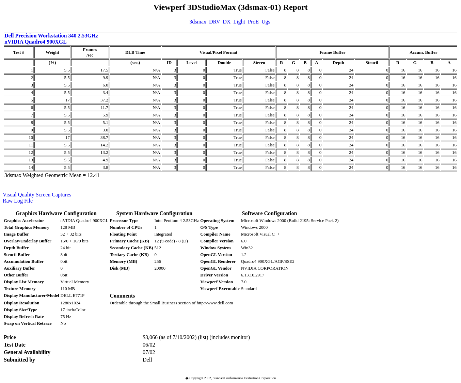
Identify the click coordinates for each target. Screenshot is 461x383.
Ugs (265, 22)
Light (239, 22)
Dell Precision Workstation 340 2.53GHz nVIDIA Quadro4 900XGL (51, 39)
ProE (253, 22)
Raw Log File (18, 201)
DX (226, 22)
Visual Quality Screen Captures (37, 194)
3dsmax (197, 22)
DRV (214, 22)
